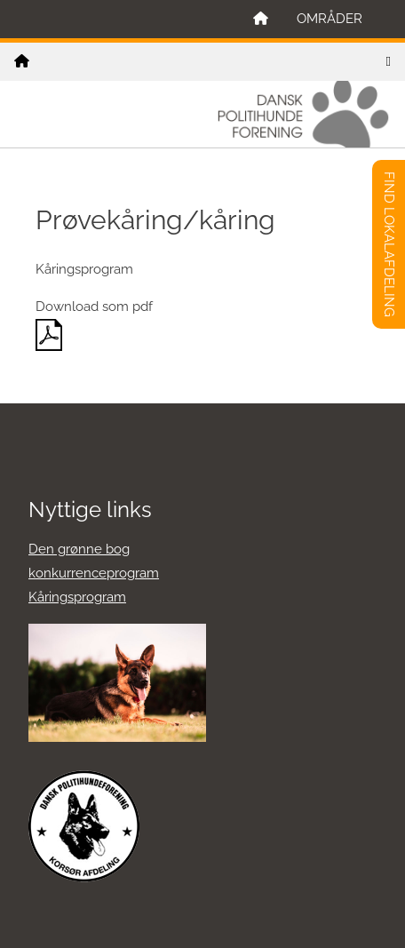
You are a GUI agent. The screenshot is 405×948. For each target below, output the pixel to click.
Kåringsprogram (77, 597)
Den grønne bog (79, 549)
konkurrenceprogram (93, 573)
